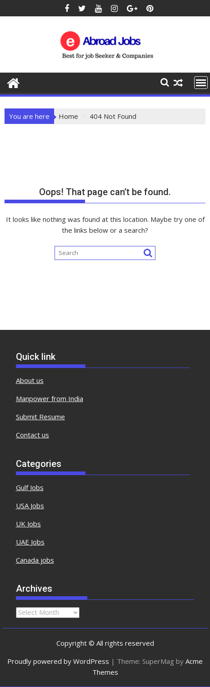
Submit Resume (40, 416)
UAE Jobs (30, 541)
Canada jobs (35, 559)
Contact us (32, 434)
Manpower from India (49, 398)
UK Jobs (28, 523)
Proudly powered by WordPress (58, 661)
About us (30, 380)
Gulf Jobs (30, 487)
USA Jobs (30, 505)
